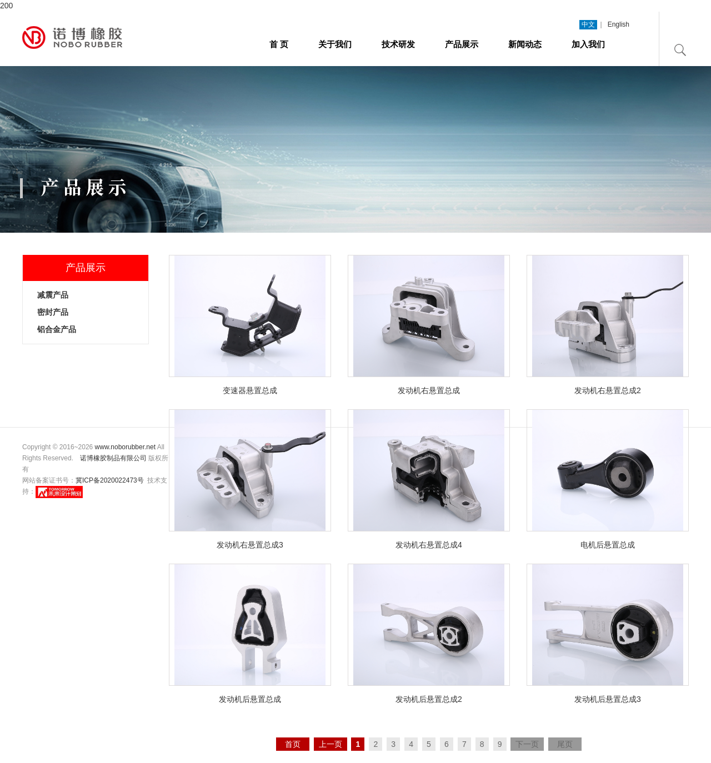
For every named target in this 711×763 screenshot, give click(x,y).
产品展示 (461, 44)
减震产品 (52, 294)
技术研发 (398, 44)
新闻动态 (525, 44)
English (618, 24)
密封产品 (52, 312)
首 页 (278, 44)
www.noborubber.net (125, 447)
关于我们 (335, 44)
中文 (588, 24)
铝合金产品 (56, 329)
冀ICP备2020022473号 (110, 480)
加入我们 (588, 44)
